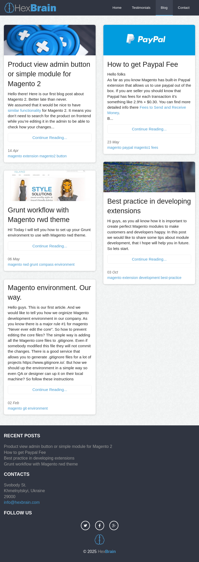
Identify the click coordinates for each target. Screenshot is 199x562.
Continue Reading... (49, 137)
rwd (26, 264)
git (25, 408)
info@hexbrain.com (22, 502)
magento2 (47, 156)
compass (46, 264)
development (149, 278)
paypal (127, 147)
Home (117, 8)
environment (65, 264)
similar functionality (24, 110)
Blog (164, 8)
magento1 (142, 147)
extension (30, 156)
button (61, 156)
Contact (184, 8)
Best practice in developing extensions (39, 458)
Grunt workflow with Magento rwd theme (41, 464)
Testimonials (141, 8)
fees (154, 147)
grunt (34, 264)
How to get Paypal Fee (142, 64)
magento (15, 156)
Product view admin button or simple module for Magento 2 (49, 74)
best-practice (171, 278)
